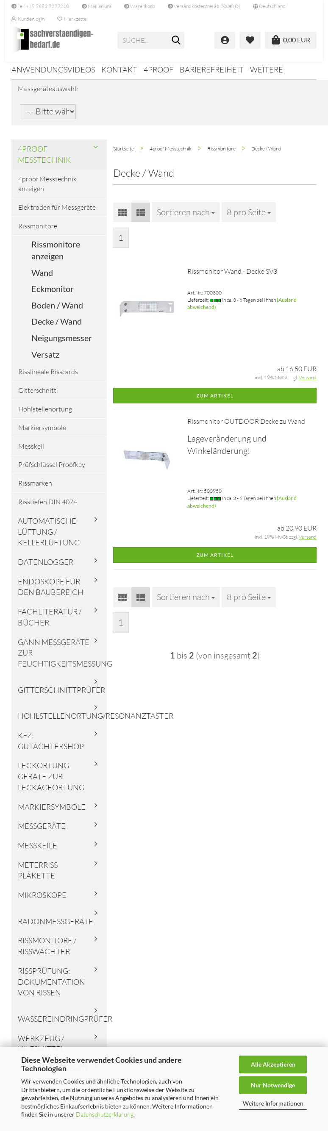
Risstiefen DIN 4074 (47, 507)
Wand (42, 278)
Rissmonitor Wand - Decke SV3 (232, 277)
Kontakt (119, 69)
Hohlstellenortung (45, 414)
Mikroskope (42, 901)
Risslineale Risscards (48, 377)
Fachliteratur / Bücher (49, 623)
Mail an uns (96, 6)
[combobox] (186, 218)
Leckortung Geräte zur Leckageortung (51, 782)
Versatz (45, 360)
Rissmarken (35, 489)
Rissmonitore (37, 231)
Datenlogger (45, 567)
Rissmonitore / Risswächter (47, 952)
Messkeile (37, 851)
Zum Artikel (214, 401)
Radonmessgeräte (55, 926)
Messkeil (31, 451)
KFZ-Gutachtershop (51, 746)
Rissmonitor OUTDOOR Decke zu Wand (246, 427)
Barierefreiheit (212, 69)
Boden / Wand (57, 311)
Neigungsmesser (61, 344)
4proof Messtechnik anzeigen (47, 190)
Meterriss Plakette (38, 876)
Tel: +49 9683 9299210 (40, 6)
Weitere (266, 69)
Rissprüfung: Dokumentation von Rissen (51, 987)
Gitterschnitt (37, 396)
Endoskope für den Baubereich (50, 592)
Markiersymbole (42, 433)
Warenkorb (139, 6)
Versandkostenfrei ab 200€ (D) (204, 6)
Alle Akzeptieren (273, 1064)
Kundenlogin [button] (27, 19)
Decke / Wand (56, 327)
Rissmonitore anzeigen (55, 256)
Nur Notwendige (273, 1085)
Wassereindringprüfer (62, 1024)
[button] (269, 6)
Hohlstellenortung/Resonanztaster (62, 721)
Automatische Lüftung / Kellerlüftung (49, 537)
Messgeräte (42, 831)
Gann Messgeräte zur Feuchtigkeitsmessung (62, 658)
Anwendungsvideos (53, 69)
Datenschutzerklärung (104, 1114)
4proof (158, 69)
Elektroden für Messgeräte (57, 213)
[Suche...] (176, 40)
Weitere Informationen (273, 1103)
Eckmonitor (52, 294)
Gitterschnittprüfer (61, 695)
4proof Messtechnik (44, 160)
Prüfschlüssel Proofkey (51, 470)
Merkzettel (72, 19)
